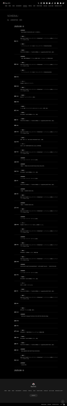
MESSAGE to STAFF (58, 5)
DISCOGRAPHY (19, 5)
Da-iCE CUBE (51, 5)
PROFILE (30, 5)
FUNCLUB (45, 5)
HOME (6, 5)
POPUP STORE (39, 5)
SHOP (34, 5)
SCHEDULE (25, 5)
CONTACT (33, 395)
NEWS (10, 5)
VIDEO (13, 5)
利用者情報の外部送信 (55, 404)
